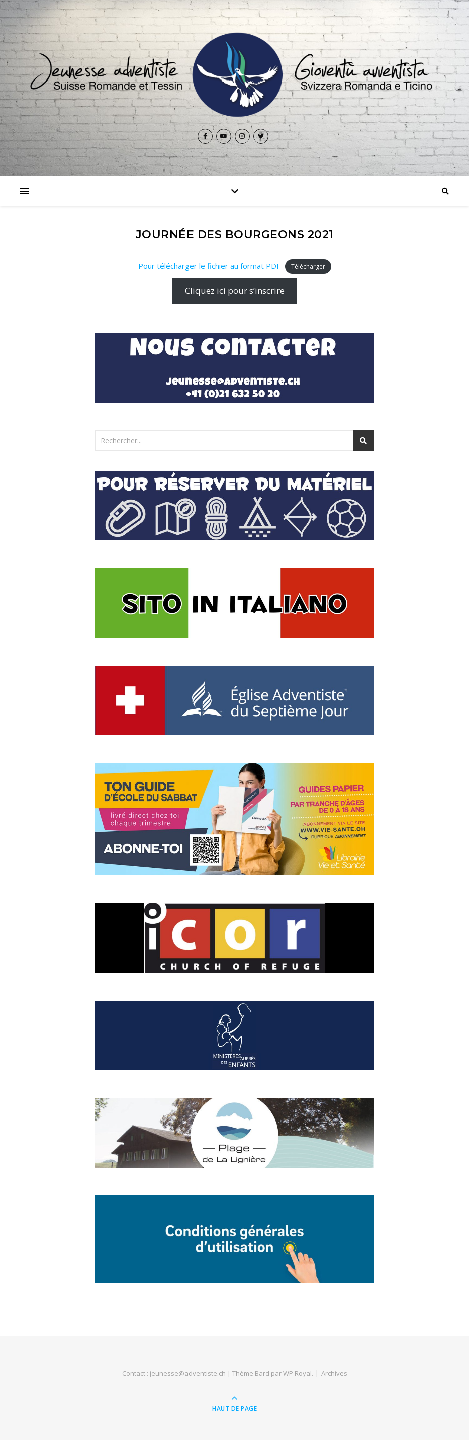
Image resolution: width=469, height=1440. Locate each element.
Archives (334, 1373)
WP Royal (297, 1373)
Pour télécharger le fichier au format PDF (209, 266)
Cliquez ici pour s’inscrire (235, 290)
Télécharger (308, 266)
